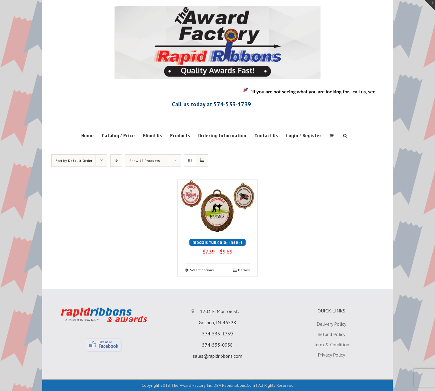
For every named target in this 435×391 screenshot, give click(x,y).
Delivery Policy (331, 324)
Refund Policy (331, 334)
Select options (202, 270)
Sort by (74, 160)
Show (144, 160)
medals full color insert (217, 242)
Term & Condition (331, 344)
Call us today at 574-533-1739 (211, 104)
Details (244, 270)
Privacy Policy (331, 355)
